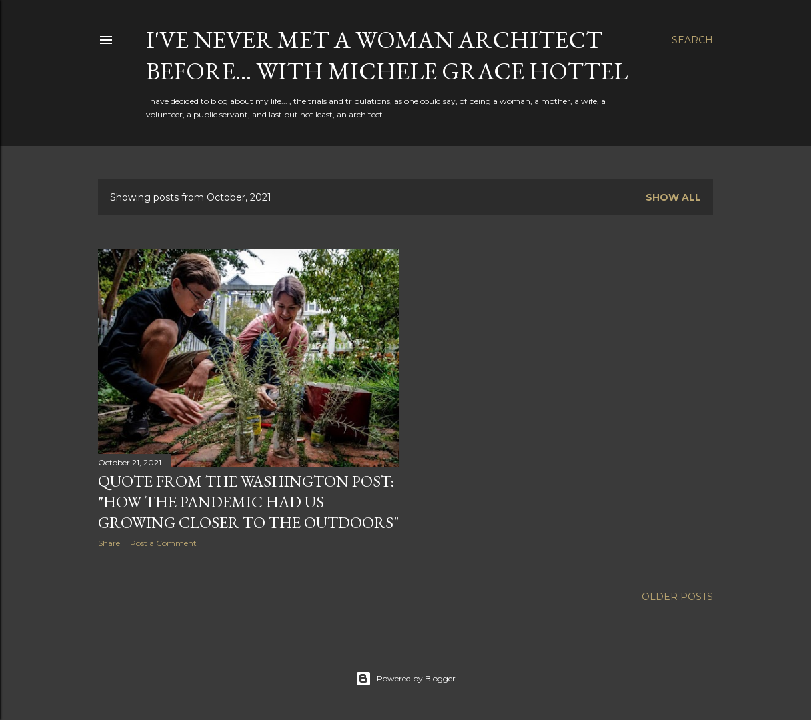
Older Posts (677, 597)
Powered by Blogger (405, 679)
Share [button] (109, 543)
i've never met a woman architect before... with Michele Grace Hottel (387, 55)
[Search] (692, 40)
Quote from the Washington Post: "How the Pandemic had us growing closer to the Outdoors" (248, 502)
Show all (673, 197)
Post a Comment (163, 543)
